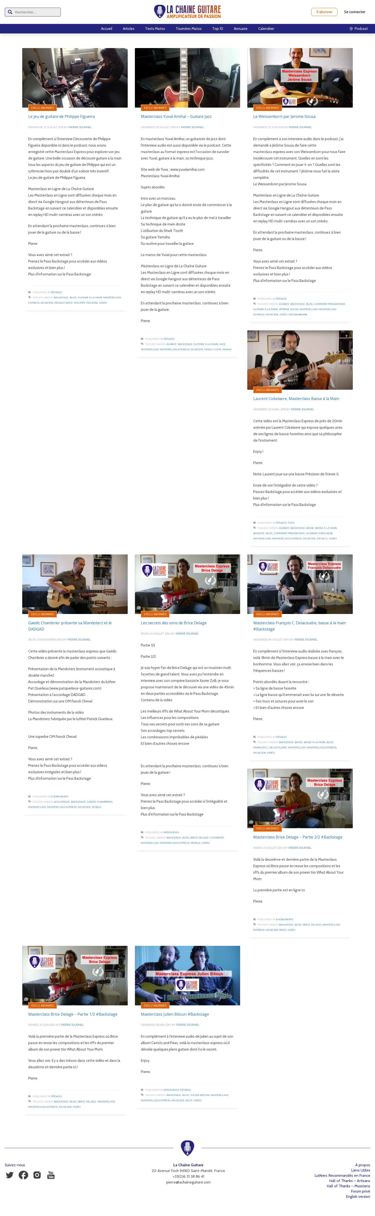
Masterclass (150, 349)
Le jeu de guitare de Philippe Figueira (61, 116)
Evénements (59, 796)
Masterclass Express (174, 349)
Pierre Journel (80, 127)
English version (358, 1196)
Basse (310, 528)
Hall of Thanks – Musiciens (348, 1186)
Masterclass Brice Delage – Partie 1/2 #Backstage (72, 1014)
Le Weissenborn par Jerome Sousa (284, 116)
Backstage (61, 297)
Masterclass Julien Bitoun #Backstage (175, 1014)
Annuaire (241, 29)
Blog (73, 297)
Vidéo (103, 302)
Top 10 (217, 29)
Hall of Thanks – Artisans (349, 1180)
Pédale (196, 842)
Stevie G (322, 538)
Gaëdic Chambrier (99, 801)
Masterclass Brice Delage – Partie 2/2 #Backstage (297, 837)
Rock (282, 929)
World (96, 807)
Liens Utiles (360, 1170)
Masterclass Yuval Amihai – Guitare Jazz (176, 116)
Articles (128, 29)
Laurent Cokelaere (319, 533)
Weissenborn (297, 314)
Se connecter (354, 12)
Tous (291, 522)
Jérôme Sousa (288, 309)
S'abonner (324, 12)
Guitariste (217, 837)
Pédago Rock (63, 302)
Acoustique (62, 801)
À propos (362, 1165)
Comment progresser (329, 304)
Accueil (106, 29)
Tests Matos (155, 29)
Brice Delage (199, 837)
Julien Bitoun (199, 1095)
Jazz (222, 344)
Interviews (171, 832)
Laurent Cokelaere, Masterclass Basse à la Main (296, 398)
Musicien (47, 302)
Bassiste (259, 533)
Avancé (171, 344)
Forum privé (360, 1191)
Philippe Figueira (86, 302)
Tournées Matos (189, 29)
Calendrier (266, 29)
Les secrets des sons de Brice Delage (174, 622)
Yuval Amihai (222, 349)
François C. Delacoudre (270, 747)
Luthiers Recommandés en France (342, 1175)
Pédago (56, 292)
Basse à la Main (326, 528)
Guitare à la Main (90, 297)
